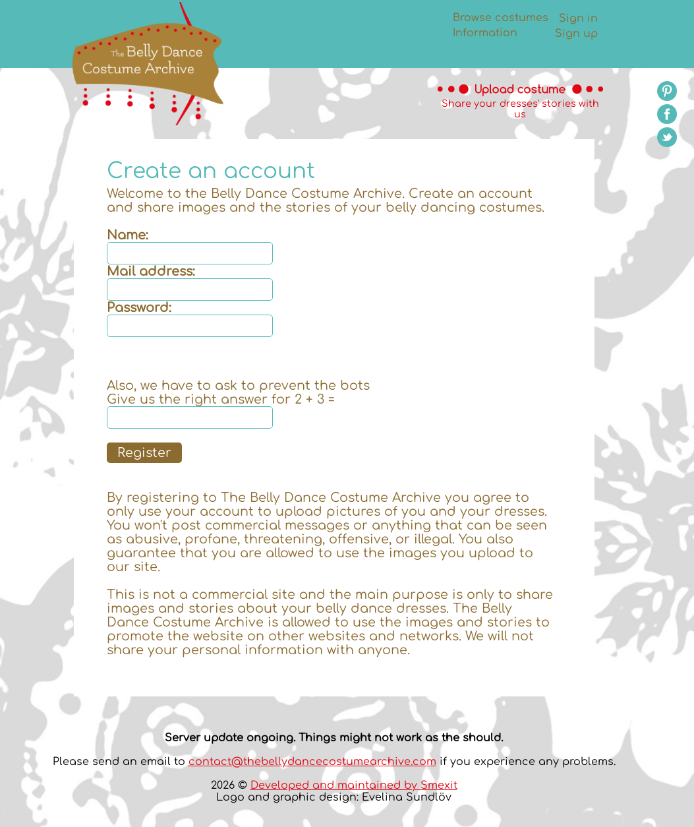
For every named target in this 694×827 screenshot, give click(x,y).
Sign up (576, 34)
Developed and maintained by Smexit (353, 785)
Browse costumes (500, 18)
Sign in (578, 18)
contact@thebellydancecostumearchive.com (312, 762)
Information (485, 33)
